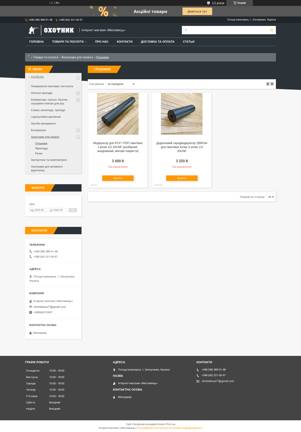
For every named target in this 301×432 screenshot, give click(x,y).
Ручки (38, 153)
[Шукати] (272, 30)
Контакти (125, 41)
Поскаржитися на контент (153, 428)
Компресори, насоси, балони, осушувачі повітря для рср (49, 101)
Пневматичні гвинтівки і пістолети (52, 86)
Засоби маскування (43, 123)
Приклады (41, 148)
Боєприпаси (38, 130)
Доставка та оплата (158, 41)
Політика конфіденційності (186, 428)
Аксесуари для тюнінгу (77, 57)
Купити (118, 178)
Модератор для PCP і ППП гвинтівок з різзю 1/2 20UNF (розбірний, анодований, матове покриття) (118, 147)
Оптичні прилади (41, 93)
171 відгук (218, 2)
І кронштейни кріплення (46, 116)
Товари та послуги (68, 41)
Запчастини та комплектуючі (49, 159)
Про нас (101, 41)
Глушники (41, 143)
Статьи (189, 41)
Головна (36, 41)
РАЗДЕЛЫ (37, 76)
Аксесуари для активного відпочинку (47, 168)
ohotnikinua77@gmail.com (49, 306)
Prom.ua (170, 424)
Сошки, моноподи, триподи (48, 110)
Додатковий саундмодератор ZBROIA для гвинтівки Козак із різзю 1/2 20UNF (181, 147)
